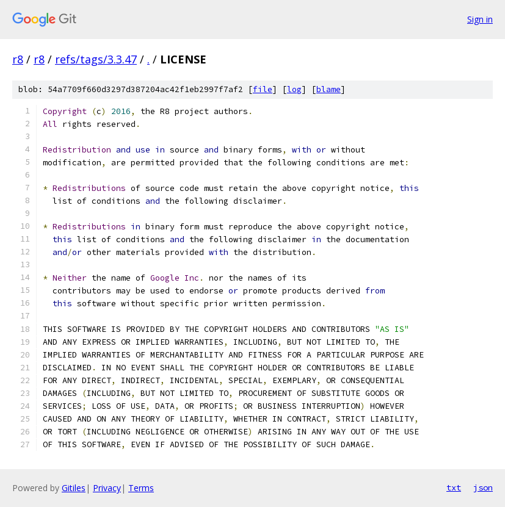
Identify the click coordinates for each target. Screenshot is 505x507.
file (262, 89)
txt (453, 487)
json (483, 487)
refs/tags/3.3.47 (96, 59)
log (294, 89)
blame (328, 89)
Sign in (480, 19)
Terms (141, 488)
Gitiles (73, 488)
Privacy (107, 488)
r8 (17, 59)
